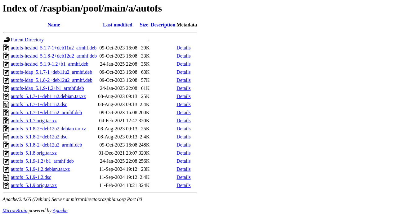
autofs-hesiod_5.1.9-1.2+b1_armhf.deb (49, 64)
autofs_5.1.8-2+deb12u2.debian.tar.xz (48, 128)
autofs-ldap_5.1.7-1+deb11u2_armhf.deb (51, 72)
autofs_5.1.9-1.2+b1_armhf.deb (42, 161)
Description (163, 24)
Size (144, 24)
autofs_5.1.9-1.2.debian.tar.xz (40, 169)
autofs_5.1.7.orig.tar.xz (34, 120)
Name (53, 24)
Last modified (117, 24)
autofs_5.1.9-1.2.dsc (31, 177)
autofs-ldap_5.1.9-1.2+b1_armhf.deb (47, 88)
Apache (60, 210)
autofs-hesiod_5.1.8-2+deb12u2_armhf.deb (54, 55)
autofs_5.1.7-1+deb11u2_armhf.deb (46, 112)
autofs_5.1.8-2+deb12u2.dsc (39, 136)
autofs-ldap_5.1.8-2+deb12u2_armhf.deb (51, 80)
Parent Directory (27, 39)
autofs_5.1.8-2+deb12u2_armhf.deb (46, 144)
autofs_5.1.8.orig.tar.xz (34, 153)
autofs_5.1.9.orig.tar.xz (34, 185)
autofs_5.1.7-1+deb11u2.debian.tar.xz (48, 96)
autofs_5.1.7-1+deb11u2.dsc (39, 104)
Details (183, 47)
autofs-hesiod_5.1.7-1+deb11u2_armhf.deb (53, 47)
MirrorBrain (14, 210)
